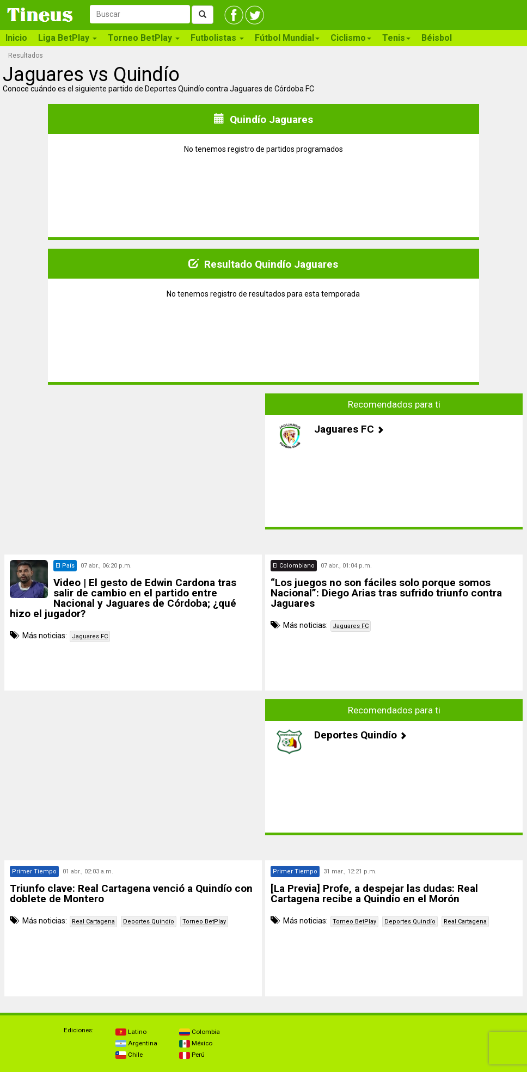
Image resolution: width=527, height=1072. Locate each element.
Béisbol (436, 38)
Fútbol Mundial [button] (287, 38)
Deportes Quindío (148, 921)
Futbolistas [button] (217, 38)
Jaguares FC (90, 636)
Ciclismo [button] (350, 38)
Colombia (199, 1032)
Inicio (16, 38)
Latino (130, 1032)
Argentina (136, 1043)
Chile (129, 1054)
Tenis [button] (396, 38)
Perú (192, 1054)
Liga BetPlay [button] (67, 38)
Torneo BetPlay (204, 921)
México (195, 1043)
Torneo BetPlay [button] (144, 38)
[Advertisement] (133, 461)
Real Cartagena (93, 921)
